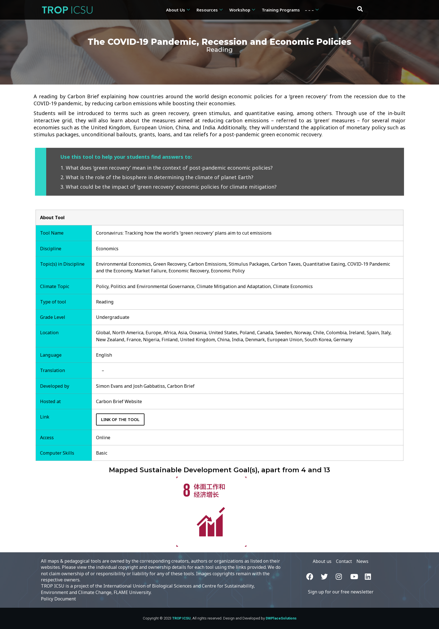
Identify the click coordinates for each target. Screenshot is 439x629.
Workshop (242, 9)
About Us (178, 9)
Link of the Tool (120, 419)
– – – (312, 9)
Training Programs (281, 10)
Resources (210, 9)
